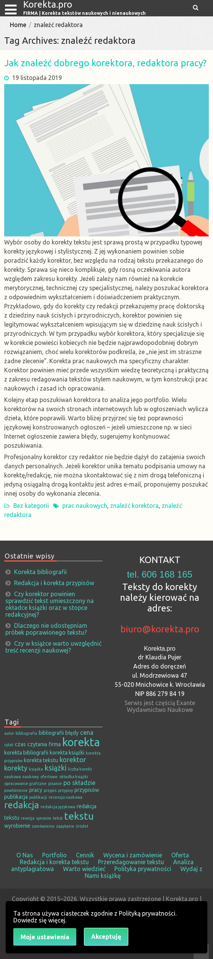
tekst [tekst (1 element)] (58, 818)
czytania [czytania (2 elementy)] (37, 744)
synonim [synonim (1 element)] (43, 818)
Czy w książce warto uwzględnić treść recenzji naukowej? (53, 647)
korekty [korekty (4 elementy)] (15, 768)
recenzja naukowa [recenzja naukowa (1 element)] (65, 797)
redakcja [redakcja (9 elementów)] (21, 805)
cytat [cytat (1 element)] (8, 744)
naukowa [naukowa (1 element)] (12, 776)
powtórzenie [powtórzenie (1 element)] (16, 790)
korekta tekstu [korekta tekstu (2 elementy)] (41, 760)
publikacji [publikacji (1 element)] (38, 797)
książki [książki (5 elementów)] (55, 768)
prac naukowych (84, 505)
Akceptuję (106, 936)
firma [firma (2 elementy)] (55, 744)
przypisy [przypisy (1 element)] (65, 790)
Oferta (180, 855)
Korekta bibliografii (40, 571)
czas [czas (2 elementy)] (20, 744)
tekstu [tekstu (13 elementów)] (79, 816)
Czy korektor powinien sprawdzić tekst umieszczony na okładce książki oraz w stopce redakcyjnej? (49, 604)
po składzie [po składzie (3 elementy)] (79, 782)
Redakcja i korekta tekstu (54, 861)
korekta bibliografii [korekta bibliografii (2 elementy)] (26, 753)
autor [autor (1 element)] (9, 733)
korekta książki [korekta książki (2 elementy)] (67, 753)
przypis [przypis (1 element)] (50, 790)
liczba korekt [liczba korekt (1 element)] (80, 769)
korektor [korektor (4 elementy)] (73, 759)
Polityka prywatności (142, 868)
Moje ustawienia (45, 936)
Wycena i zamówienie (132, 855)
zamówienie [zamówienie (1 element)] (43, 826)
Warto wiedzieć (84, 868)
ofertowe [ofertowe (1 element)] (49, 776)
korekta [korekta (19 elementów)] (81, 742)
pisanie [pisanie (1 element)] (55, 783)
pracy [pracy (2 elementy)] (35, 790)
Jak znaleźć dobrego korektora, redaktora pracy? (105, 63)
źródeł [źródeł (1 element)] (82, 826)
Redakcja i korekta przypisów (54, 582)
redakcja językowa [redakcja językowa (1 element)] (58, 806)
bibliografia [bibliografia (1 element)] (26, 733)
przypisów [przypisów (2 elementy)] (86, 790)
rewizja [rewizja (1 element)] (28, 818)
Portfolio (54, 855)
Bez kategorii (31, 505)
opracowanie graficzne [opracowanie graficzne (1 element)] (25, 783)
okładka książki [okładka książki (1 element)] (73, 776)
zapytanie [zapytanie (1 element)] (65, 826)
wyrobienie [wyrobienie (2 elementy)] (17, 826)
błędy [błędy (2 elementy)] (72, 733)
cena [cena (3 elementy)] (86, 732)
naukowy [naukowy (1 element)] (30, 776)
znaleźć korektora (134, 505)
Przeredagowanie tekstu (131, 861)
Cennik (85, 855)
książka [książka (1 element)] (36, 769)
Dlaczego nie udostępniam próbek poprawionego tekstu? (46, 629)
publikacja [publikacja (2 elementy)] (16, 797)
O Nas (24, 855)
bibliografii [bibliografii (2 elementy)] (51, 733)
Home (18, 24)
